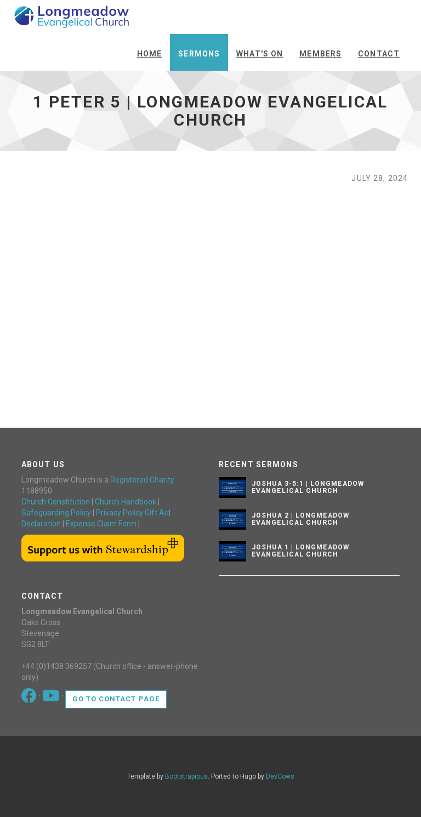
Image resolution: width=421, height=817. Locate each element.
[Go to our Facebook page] (29, 698)
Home (149, 53)
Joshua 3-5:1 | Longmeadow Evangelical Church (308, 487)
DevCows (280, 776)
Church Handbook (125, 501)
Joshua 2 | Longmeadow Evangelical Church (300, 519)
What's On (259, 53)
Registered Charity (142, 479)
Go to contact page (116, 699)
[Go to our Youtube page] (51, 698)
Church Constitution (55, 501)
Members (320, 53)
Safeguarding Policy (56, 512)
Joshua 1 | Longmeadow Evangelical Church (300, 550)
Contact (379, 53)
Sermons (199, 53)
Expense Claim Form (101, 523)
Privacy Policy (119, 512)
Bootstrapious (186, 776)
